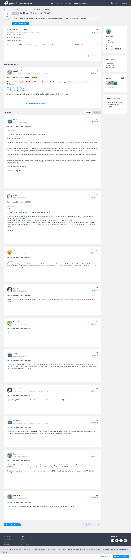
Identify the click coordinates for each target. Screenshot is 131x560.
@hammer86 (12, 130)
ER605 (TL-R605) (17, 35)
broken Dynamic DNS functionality (34, 471)
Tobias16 (16, 322)
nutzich (15, 195)
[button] (95, 56)
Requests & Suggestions (23, 10)
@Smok (10, 400)
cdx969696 (16, 420)
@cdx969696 (12, 465)
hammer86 (16, 454)
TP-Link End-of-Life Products (16, 90)
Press (22, 536)
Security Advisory (25, 544)
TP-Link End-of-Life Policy (15, 88)
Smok (15, 119)
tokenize (16, 288)
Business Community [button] (25, 3)
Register (124, 3)
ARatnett (16, 251)
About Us (7, 536)
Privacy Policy (7, 544)
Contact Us (7, 542)
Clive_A (19, 71)
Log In (117, 3)
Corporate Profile (8, 539)
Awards (23, 542)
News (22, 539)
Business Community (10, 10)
